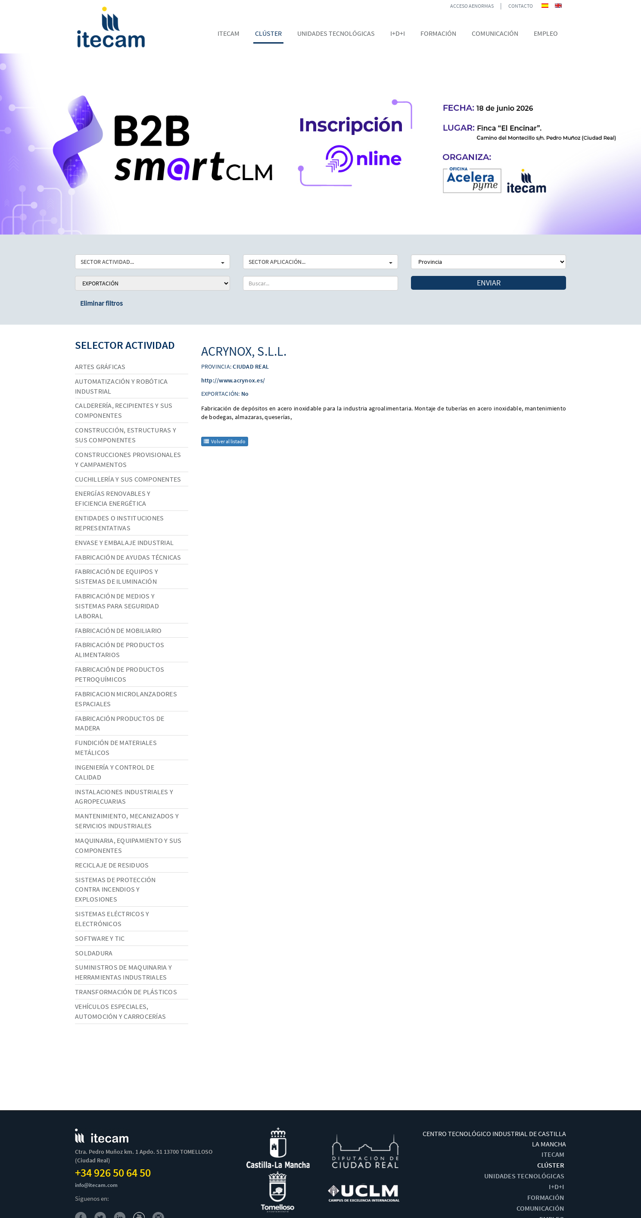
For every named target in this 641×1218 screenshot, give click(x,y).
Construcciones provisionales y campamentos (128, 459)
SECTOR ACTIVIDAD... (152, 262)
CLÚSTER (550, 1165)
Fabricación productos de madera (119, 723)
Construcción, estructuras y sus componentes (125, 435)
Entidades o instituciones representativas (119, 523)
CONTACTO (520, 6)
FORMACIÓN (545, 1197)
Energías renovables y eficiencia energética (112, 498)
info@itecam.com (96, 1185)
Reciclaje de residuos (112, 865)
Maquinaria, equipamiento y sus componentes (128, 845)
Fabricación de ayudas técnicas (128, 557)
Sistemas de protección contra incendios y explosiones (115, 889)
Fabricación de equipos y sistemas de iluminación (116, 576)
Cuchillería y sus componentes (128, 479)
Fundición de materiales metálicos (116, 747)
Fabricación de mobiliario (118, 630)
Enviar (489, 283)
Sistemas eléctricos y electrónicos (112, 918)
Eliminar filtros (101, 303)
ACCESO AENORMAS (472, 6)
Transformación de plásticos (126, 991)
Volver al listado (225, 441)
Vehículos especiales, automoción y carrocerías (120, 1011)
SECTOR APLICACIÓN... (320, 262)
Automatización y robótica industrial (121, 386)
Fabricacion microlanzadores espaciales (126, 698)
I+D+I (556, 1186)
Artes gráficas (100, 366)
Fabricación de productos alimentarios (119, 649)
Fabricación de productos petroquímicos (119, 674)
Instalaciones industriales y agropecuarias (124, 796)
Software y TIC (100, 938)
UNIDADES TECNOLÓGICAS (524, 1175)
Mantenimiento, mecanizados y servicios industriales (127, 820)
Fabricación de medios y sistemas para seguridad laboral (117, 606)
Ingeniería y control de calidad (114, 772)
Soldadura (93, 953)
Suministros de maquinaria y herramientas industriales (123, 972)
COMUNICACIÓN (540, 1208)
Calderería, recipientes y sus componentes (123, 410)
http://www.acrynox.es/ (233, 380)
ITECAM (552, 1154)
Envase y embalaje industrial (124, 542)
